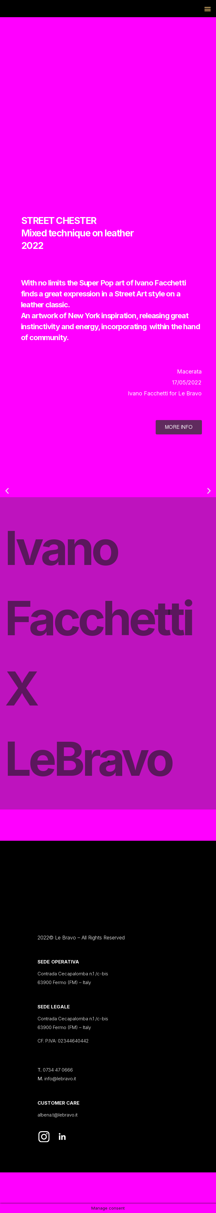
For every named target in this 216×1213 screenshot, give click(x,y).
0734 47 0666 (58, 1070)
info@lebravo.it (60, 1079)
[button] (7, 491)
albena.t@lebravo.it (58, 1115)
